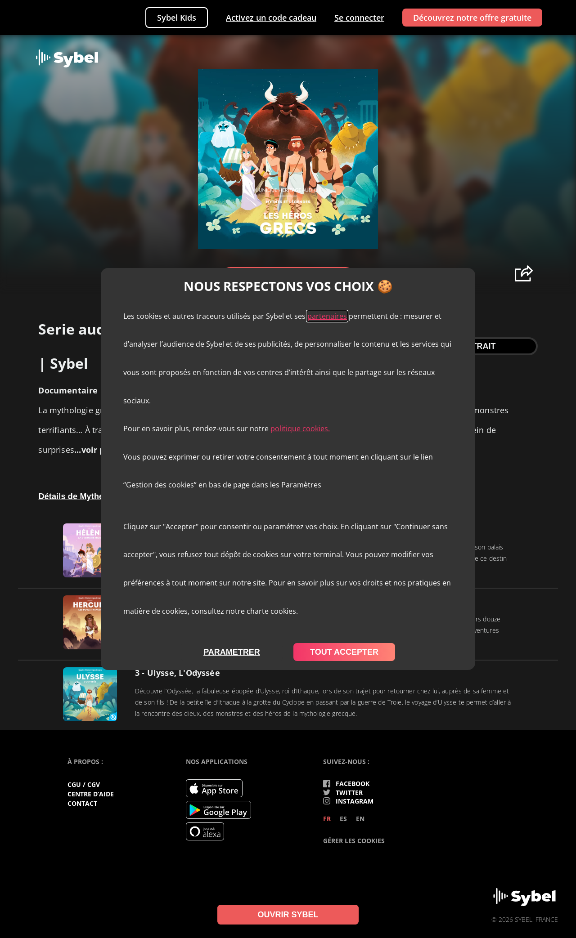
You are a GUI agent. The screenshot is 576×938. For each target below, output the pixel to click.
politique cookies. (300, 428)
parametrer (231, 652)
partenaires (327, 316)
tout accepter (344, 652)
